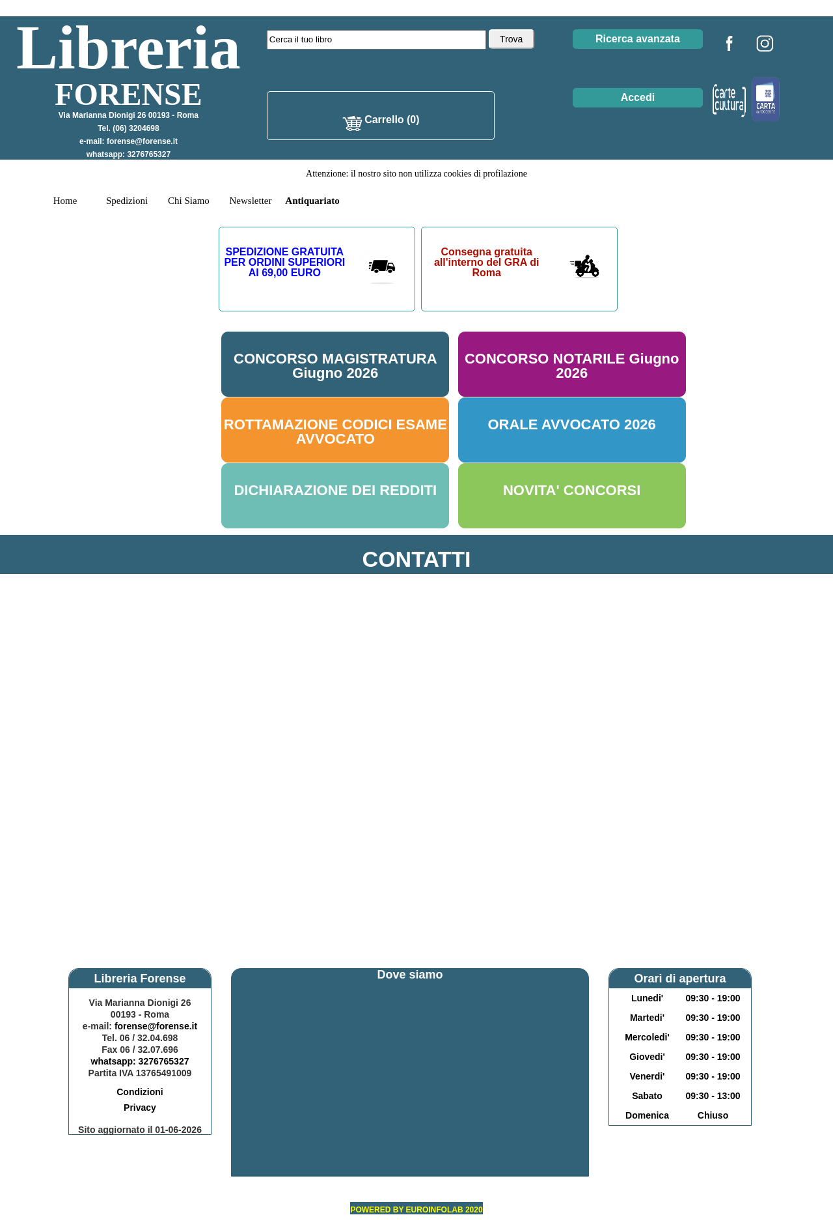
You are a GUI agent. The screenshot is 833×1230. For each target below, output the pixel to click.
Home (65, 200)
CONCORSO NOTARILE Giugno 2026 (572, 365)
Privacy (140, 1107)
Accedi (638, 97)
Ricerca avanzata (637, 38)
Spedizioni (127, 200)
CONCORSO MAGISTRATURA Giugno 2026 (335, 365)
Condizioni (139, 1092)
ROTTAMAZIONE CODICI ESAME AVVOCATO (335, 431)
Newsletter (251, 200)
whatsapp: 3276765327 (129, 154)
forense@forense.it (142, 141)
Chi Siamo (189, 200)
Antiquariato (312, 200)
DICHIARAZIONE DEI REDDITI (335, 490)
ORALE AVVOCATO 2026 (571, 424)
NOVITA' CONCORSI (571, 490)
